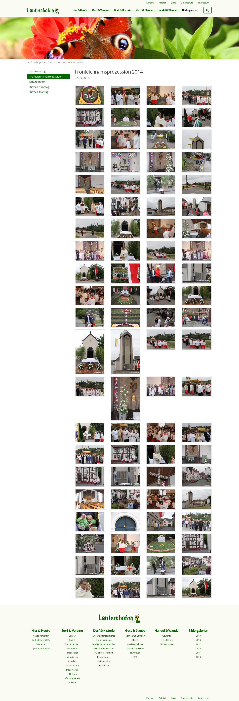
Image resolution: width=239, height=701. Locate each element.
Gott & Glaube (144, 10)
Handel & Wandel (168, 10)
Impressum (203, 2)
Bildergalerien (190, 10)
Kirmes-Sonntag (39, 86)
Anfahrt (162, 2)
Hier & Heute (80, 10)
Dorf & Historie (123, 10)
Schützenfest (37, 81)
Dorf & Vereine (100, 10)
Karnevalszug (37, 71)
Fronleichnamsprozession (45, 76)
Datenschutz (187, 2)
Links (173, 2)
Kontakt (150, 2)
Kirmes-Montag (38, 91)
